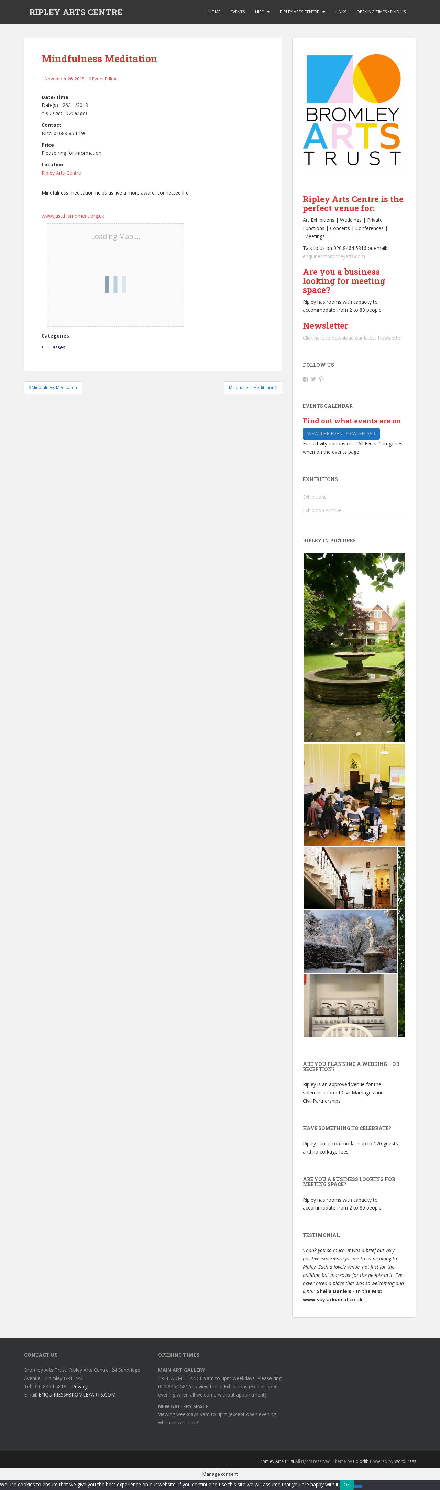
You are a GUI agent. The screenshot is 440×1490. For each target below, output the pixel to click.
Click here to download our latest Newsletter (352, 337)
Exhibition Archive (322, 510)
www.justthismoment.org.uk (73, 215)
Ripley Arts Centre (299, 12)
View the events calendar (341, 433)
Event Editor (104, 79)
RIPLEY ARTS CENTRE (76, 12)
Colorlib (361, 1461)
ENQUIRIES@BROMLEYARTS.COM (77, 1394)
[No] (358, 1486)
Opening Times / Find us (381, 12)
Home (214, 12)
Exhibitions (315, 497)
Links (341, 12)
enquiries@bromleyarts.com (334, 256)
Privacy (80, 1386)
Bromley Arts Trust (276, 1461)
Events (238, 12)
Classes (56, 347)
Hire (259, 12)
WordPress (405, 1461)
